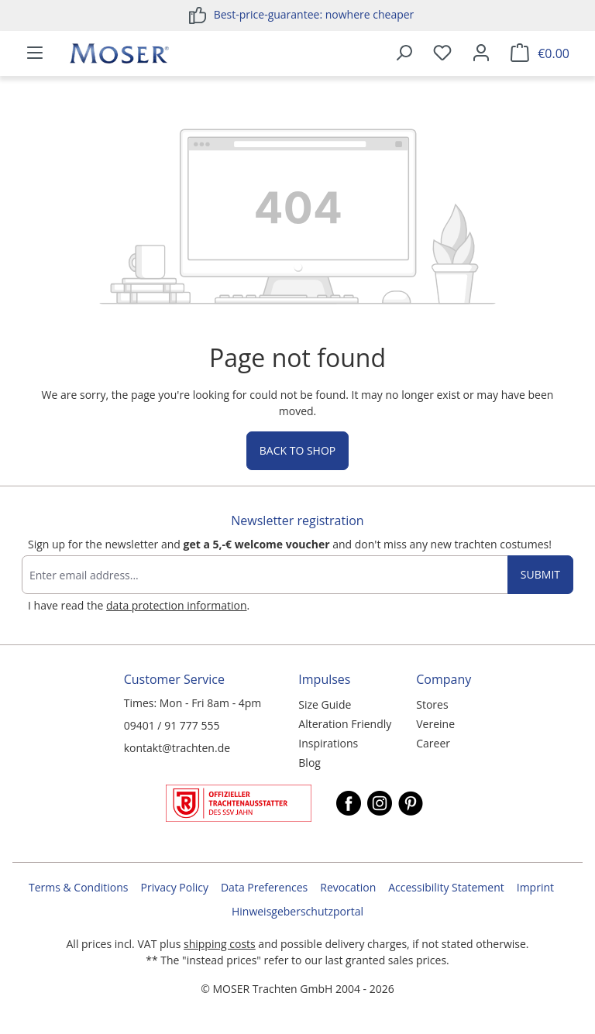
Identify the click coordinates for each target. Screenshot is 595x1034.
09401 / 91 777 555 (172, 725)
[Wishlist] (442, 53)
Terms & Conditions (79, 887)
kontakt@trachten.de (177, 747)
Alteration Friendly (344, 723)
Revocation (348, 887)
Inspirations (328, 743)
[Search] (403, 53)
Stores (432, 704)
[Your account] (481, 53)
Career (433, 743)
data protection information (176, 605)
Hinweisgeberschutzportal (297, 911)
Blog (309, 762)
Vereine (435, 723)
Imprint (535, 887)
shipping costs (220, 943)
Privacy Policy (174, 887)
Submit (540, 574)
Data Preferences (264, 887)
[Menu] (34, 53)
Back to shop (297, 450)
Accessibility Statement (446, 887)
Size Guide (324, 704)
